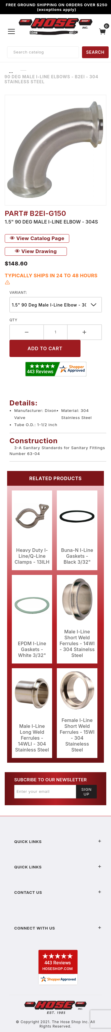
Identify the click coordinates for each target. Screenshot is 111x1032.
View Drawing (36, 251)
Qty (13, 320)
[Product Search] (43, 52)
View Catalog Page (37, 238)
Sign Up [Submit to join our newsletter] (86, 791)
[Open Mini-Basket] (103, 31)
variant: (18, 292)
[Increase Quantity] (84, 332)
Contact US (58, 892)
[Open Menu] (11, 31)
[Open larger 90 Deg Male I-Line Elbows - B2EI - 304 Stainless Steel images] (55, 150)
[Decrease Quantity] (26, 332)
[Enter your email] (45, 791)
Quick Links (58, 841)
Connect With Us (58, 928)
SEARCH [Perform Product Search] (95, 52)
